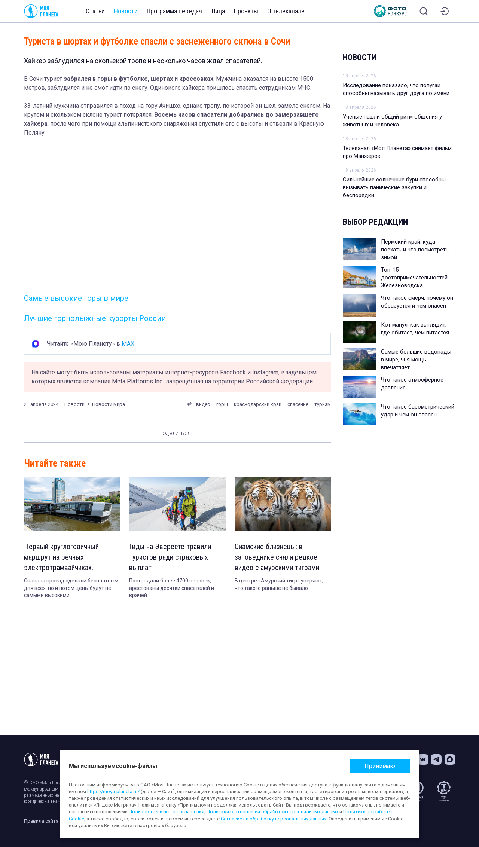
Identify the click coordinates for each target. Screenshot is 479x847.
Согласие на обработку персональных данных (273, 819)
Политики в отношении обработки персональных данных (272, 811)
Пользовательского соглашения (166, 811)
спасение (297, 404)
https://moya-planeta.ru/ (113, 791)
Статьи (95, 11)
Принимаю (379, 766)
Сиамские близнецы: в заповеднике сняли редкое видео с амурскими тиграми (277, 557)
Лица (218, 11)
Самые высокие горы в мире (76, 298)
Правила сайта (41, 821)
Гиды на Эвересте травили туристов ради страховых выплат (170, 557)
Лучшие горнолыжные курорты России (95, 318)
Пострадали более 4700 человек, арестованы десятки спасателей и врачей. (171, 588)
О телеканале (286, 11)
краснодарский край (257, 404)
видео (203, 404)
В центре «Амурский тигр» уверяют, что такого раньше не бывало (279, 584)
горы (222, 404)
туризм (322, 404)
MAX (128, 343)
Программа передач (174, 11)
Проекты (246, 11)
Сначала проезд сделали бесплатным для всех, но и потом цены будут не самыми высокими (71, 588)
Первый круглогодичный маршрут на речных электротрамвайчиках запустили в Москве (61, 557)
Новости (126, 11)
